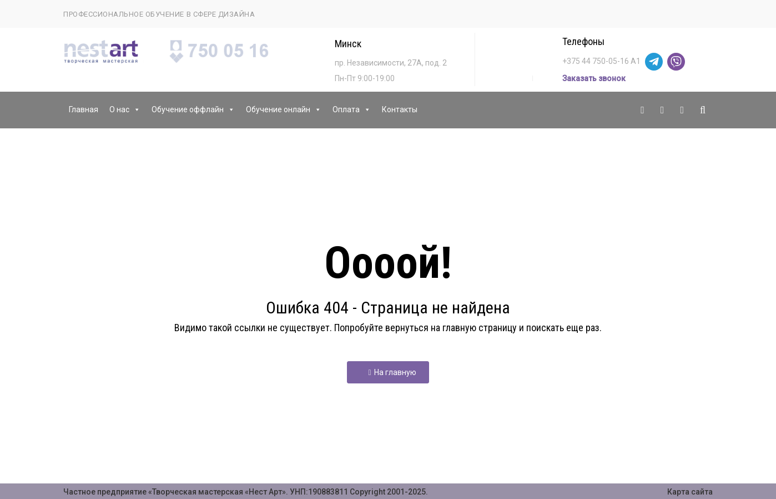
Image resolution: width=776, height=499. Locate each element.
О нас (124, 110)
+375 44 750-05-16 (595, 61)
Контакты (399, 109)
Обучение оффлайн (193, 110)
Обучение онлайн (283, 110)
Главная (83, 109)
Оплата (351, 110)
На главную (392, 372)
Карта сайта (690, 491)
